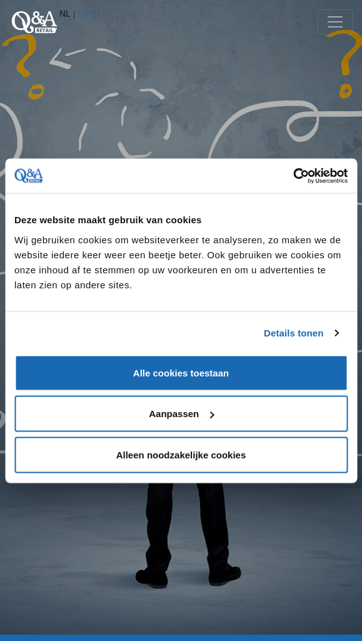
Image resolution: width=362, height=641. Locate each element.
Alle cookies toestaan (181, 372)
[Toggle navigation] (335, 21)
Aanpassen (181, 413)
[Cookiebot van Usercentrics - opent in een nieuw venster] (293, 176)
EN (83, 13)
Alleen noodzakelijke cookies (181, 454)
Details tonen (293, 333)
